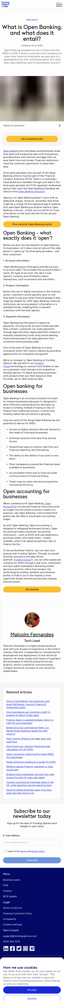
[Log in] (59, 5)
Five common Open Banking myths (32, 224)
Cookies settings (12, 924)
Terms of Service (12, 907)
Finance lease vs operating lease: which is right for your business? (29, 721)
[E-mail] (32, 842)
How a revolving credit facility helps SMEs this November (30, 756)
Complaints (9, 919)
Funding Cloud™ (23, 559)
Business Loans (11, 879)
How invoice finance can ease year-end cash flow (28, 740)
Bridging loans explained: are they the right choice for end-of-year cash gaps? (30, 776)
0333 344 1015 (11, 941)
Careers (7, 890)
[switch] (32, 125)
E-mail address (11, 835)
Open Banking (11, 150)
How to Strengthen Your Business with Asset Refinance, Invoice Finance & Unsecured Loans (28, 704)
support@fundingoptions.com (20, 936)
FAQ (5, 885)
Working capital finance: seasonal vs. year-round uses (30, 768)
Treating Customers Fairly (17, 913)
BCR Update (10, 896)
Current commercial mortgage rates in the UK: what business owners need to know (30, 784)
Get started (32, 589)
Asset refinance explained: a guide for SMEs (31, 762)
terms (24, 851)
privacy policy (38, 851)
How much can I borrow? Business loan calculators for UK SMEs (28, 748)
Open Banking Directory (31, 191)
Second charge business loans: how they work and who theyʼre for (29, 791)
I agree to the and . (26, 851)
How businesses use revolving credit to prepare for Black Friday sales (28, 714)
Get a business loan (32, 138)
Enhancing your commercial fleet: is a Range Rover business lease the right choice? (27, 730)
